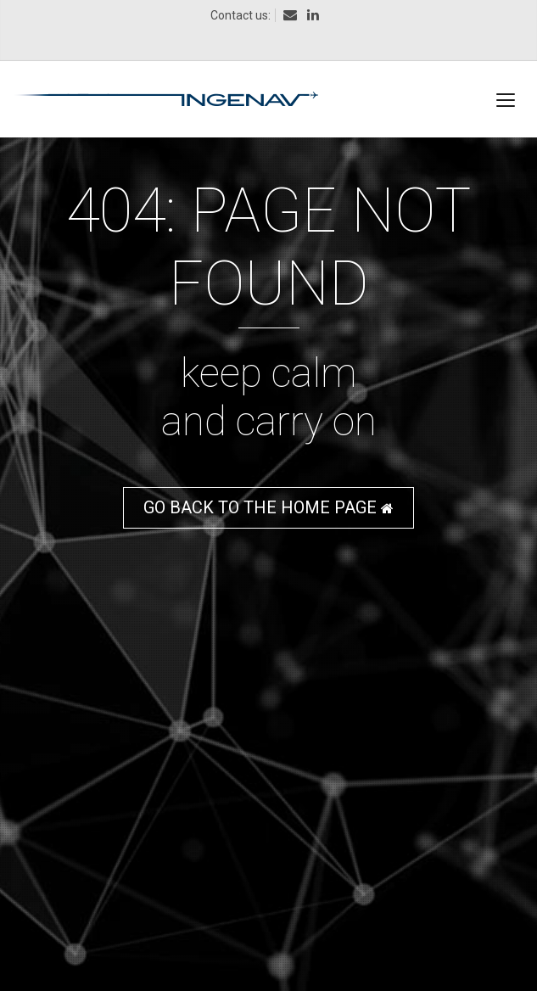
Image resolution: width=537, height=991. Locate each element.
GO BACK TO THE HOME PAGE (268, 507)
